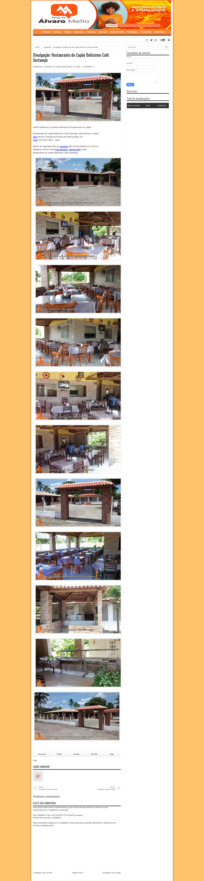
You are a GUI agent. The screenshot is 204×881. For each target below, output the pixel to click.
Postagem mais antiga (112, 873)
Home (37, 32)
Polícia (67, 32)
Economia (79, 32)
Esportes (91, 32)
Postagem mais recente (42, 873)
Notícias (47, 32)
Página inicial (77, 873)
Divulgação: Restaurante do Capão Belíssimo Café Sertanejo (71, 57)
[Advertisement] (144, 127)
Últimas (57, 32)
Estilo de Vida (117, 32)
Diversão (103, 32)
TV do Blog (145, 32)
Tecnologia (132, 32)
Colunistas (159, 32)
